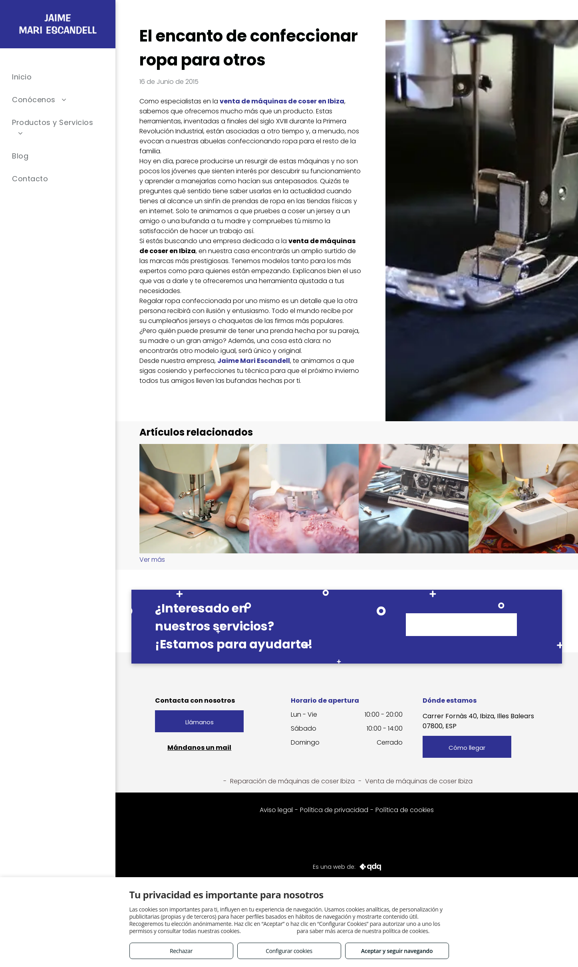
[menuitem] (57, 76)
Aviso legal (276, 809)
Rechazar (181, 951)
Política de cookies (404, 809)
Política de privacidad (334, 809)
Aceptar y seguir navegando (397, 951)
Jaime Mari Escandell (253, 360)
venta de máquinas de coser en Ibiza (282, 101)
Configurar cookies (289, 951)
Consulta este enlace (268, 931)
